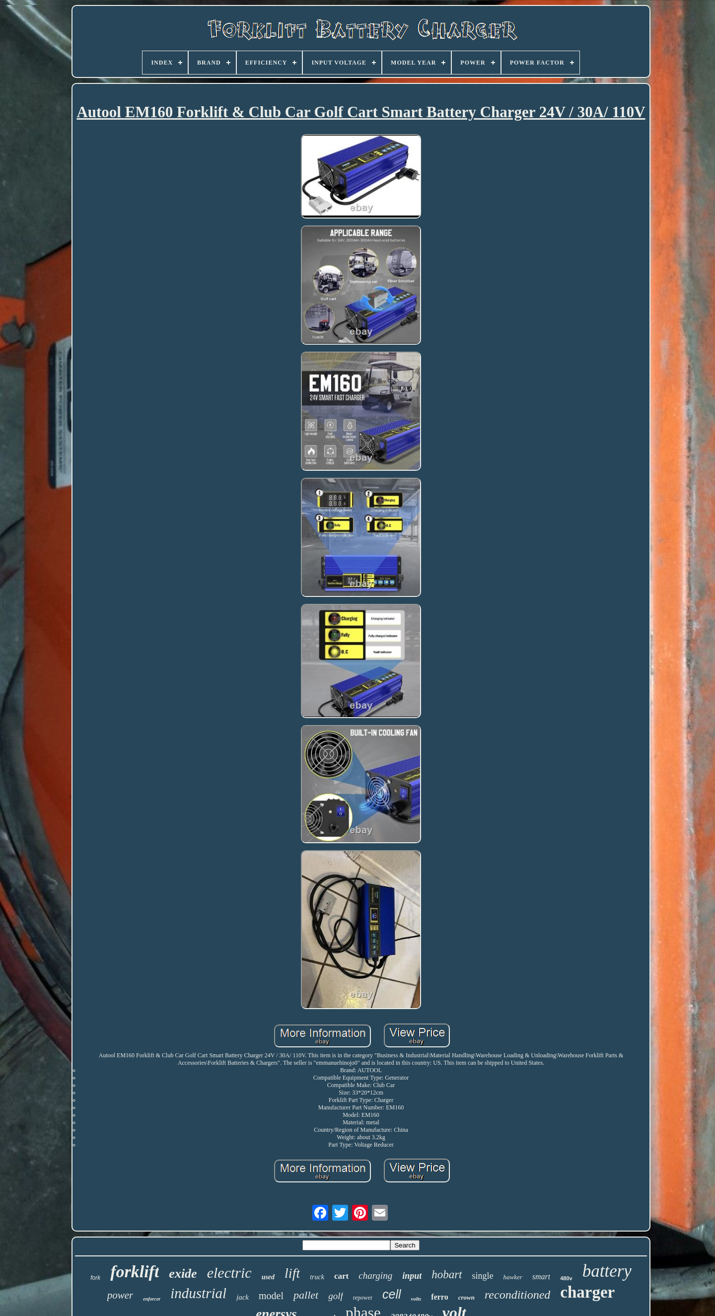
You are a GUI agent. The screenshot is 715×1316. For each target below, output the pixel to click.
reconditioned (517, 1294)
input (412, 1276)
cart (341, 1276)
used (268, 1277)
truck (317, 1277)
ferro (439, 1297)
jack (242, 1297)
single (483, 1276)
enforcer (151, 1299)
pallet (305, 1295)
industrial (198, 1293)
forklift (134, 1271)
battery (607, 1271)
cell (391, 1294)
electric (229, 1272)
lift (292, 1273)
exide (183, 1273)
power (120, 1295)
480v (566, 1278)
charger (587, 1292)
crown (466, 1297)
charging (375, 1275)
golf (335, 1296)
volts (416, 1299)
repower (362, 1297)
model (271, 1295)
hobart (446, 1274)
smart (541, 1276)
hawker (512, 1277)
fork (95, 1277)
